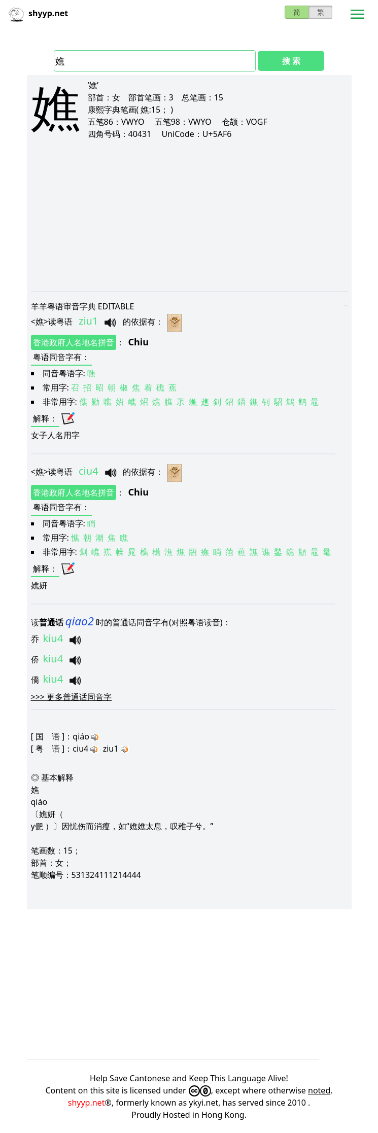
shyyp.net (86, 1102)
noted (319, 1090)
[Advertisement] (189, 215)
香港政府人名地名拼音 (73, 342)
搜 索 (291, 60)
